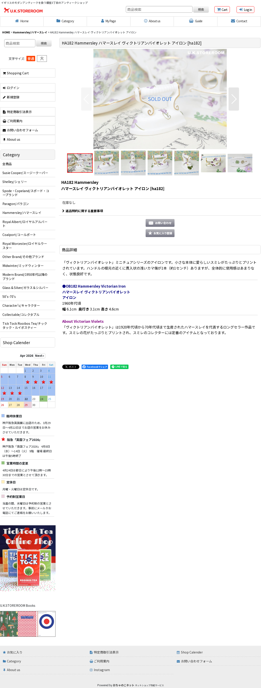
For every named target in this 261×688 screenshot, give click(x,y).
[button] (86, 99)
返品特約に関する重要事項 (82, 211)
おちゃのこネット (123, 685)
